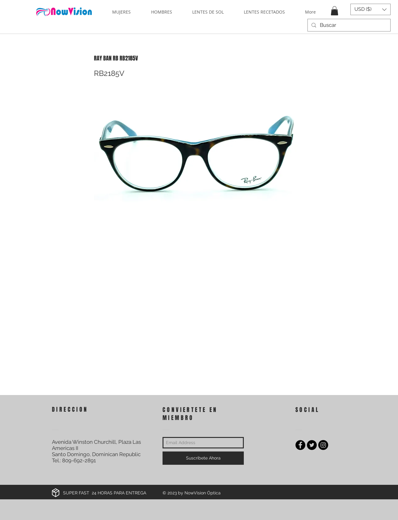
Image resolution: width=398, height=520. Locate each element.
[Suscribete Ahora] (203, 458)
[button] (334, 10)
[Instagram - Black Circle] (323, 445)
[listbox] (370, 9)
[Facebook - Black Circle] (300, 445)
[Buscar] (348, 25)
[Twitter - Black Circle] (312, 445)
